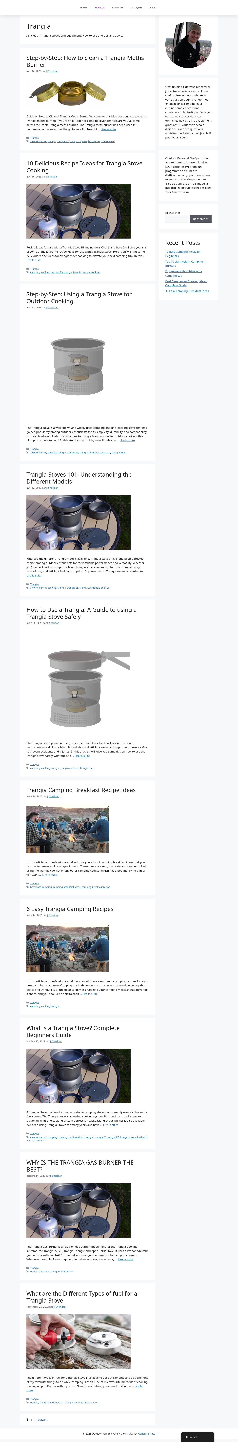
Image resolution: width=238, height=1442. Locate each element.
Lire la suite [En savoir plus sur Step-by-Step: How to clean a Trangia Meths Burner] (108, 132)
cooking (45, 275)
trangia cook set (91, 144)
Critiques (136, 7)
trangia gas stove (39, 1274)
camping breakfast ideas (66, 890)
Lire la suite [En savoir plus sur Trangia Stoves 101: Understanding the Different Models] (33, 579)
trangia (52, 144)
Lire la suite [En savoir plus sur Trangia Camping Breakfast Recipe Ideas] (49, 878)
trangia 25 (62, 144)
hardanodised (76, 1140)
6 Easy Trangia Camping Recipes (70, 912)
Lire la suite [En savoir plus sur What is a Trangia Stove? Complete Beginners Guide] (110, 1128)
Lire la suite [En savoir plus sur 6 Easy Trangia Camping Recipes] (90, 997)
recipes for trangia (61, 275)
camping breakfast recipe (96, 890)
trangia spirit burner (62, 1274)
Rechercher (172, 216)
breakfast (35, 890)
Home (83, 7)
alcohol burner (38, 144)
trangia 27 (75, 144)
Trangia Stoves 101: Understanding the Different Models (79, 481)
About (154, 7)
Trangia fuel (108, 144)
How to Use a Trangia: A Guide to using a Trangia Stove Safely (81, 616)
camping (35, 275)
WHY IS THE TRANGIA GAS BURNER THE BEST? (80, 1169)
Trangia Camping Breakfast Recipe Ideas (81, 793)
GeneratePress (146, 1437)
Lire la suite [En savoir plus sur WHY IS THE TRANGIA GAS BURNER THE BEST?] (125, 1263)
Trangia (100, 7)
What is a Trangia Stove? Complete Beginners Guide (73, 1034)
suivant (40, 1423)
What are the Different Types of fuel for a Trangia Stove (81, 1300)
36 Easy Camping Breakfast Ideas (187, 294)
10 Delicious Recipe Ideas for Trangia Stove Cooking (84, 170)
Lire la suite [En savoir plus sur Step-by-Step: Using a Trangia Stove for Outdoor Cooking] (127, 443)
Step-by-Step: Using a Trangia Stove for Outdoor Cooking (79, 300)
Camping (117, 7)
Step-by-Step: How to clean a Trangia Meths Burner (85, 64)
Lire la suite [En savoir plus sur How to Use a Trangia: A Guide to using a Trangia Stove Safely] (82, 759)
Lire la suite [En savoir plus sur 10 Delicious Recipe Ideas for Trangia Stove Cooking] (33, 263)
